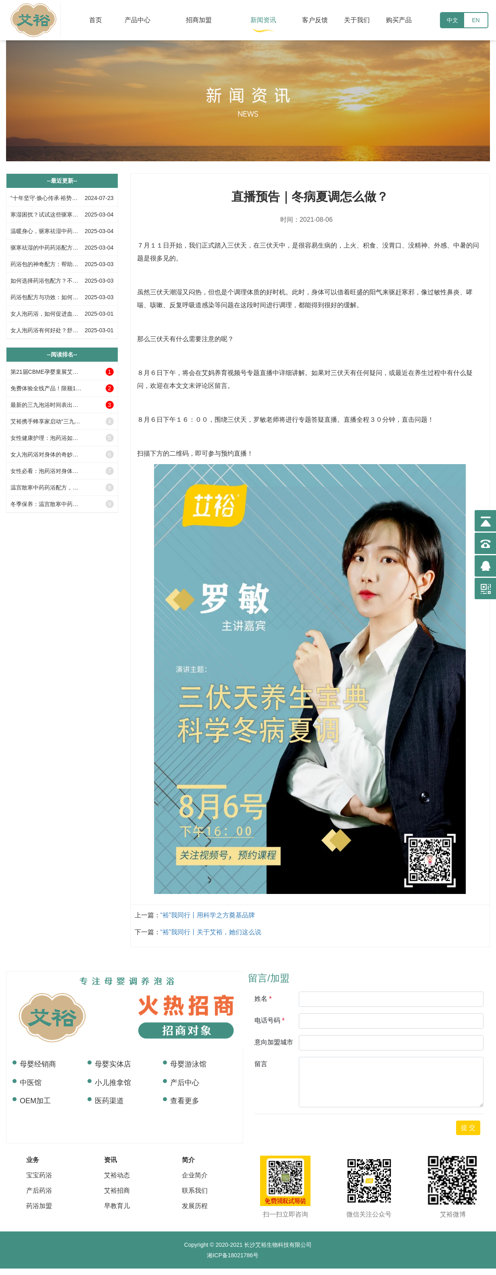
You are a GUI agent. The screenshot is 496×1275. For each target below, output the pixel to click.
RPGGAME (273, 1255)
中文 (452, 20)
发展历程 (195, 1205)
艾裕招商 (117, 1190)
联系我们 (195, 1190)
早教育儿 (117, 1205)
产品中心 (137, 20)
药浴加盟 (39, 1205)
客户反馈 (315, 20)
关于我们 (357, 20)
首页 (95, 20)
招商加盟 (199, 20)
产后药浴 (39, 1190)
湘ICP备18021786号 (232, 1255)
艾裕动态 (117, 1175)
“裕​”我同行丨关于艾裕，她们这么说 (211, 932)
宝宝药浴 (39, 1175)
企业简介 (195, 1175)
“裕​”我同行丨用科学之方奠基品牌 (207, 915)
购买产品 (399, 20)
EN (475, 20)
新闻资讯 (263, 20)
